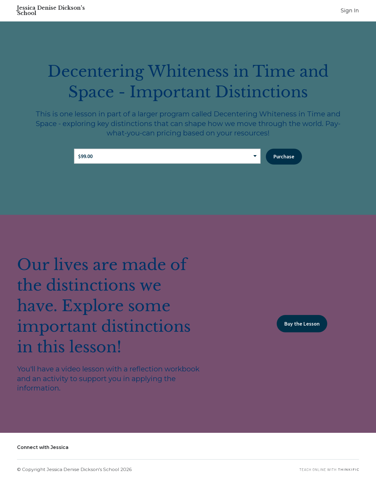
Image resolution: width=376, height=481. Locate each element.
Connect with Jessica (42, 447)
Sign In (350, 10)
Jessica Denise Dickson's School (51, 10)
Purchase (283, 156)
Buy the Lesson (302, 323)
